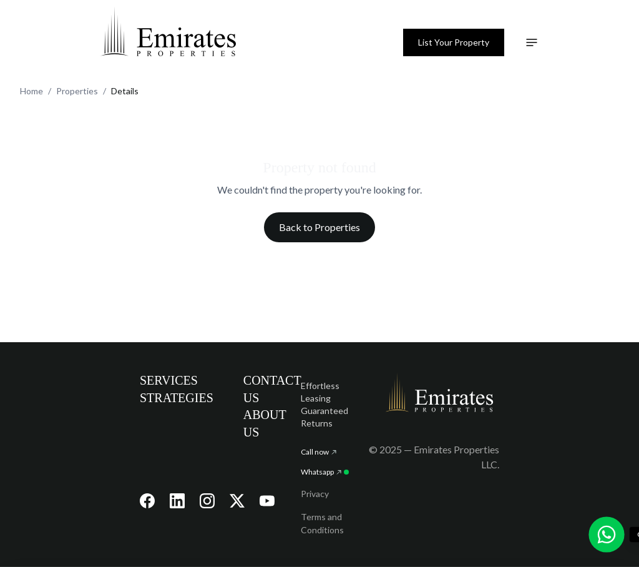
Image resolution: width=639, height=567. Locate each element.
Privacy (315, 493)
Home (31, 91)
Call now (318, 451)
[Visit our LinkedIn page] (177, 500)
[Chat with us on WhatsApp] (606, 534)
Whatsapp (325, 471)
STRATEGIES (176, 398)
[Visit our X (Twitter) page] (237, 500)
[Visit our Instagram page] (207, 500)
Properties (77, 91)
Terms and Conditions (322, 523)
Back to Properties (319, 227)
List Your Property (453, 42)
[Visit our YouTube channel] (267, 500)
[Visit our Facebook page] (147, 500)
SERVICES (169, 380)
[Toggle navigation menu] (531, 42)
